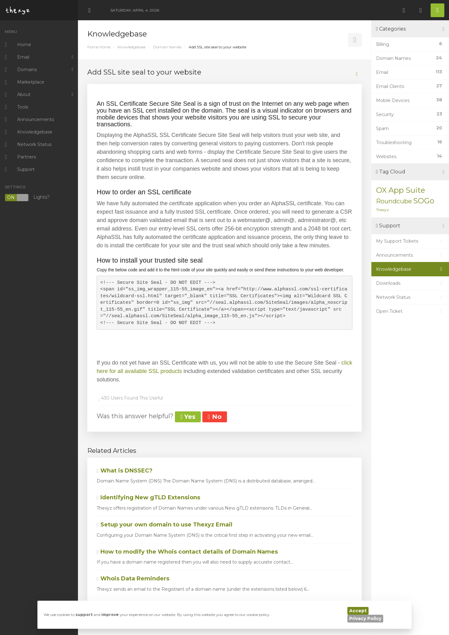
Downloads (410, 283)
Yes (188, 416)
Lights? (27, 197)
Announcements (410, 255)
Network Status (410, 297)
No (214, 416)
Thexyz (382, 209)
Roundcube (394, 201)
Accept (358, 610)
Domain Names (167, 47)
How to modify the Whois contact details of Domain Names (187, 551)
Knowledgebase (132, 47)
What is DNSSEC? (124, 470)
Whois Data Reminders (133, 578)
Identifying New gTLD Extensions (148, 497)
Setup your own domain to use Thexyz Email (164, 524)
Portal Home (98, 47)
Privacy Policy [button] (365, 618)
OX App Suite (400, 190)
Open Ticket (410, 311)
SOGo (423, 200)
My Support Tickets (410, 241)
